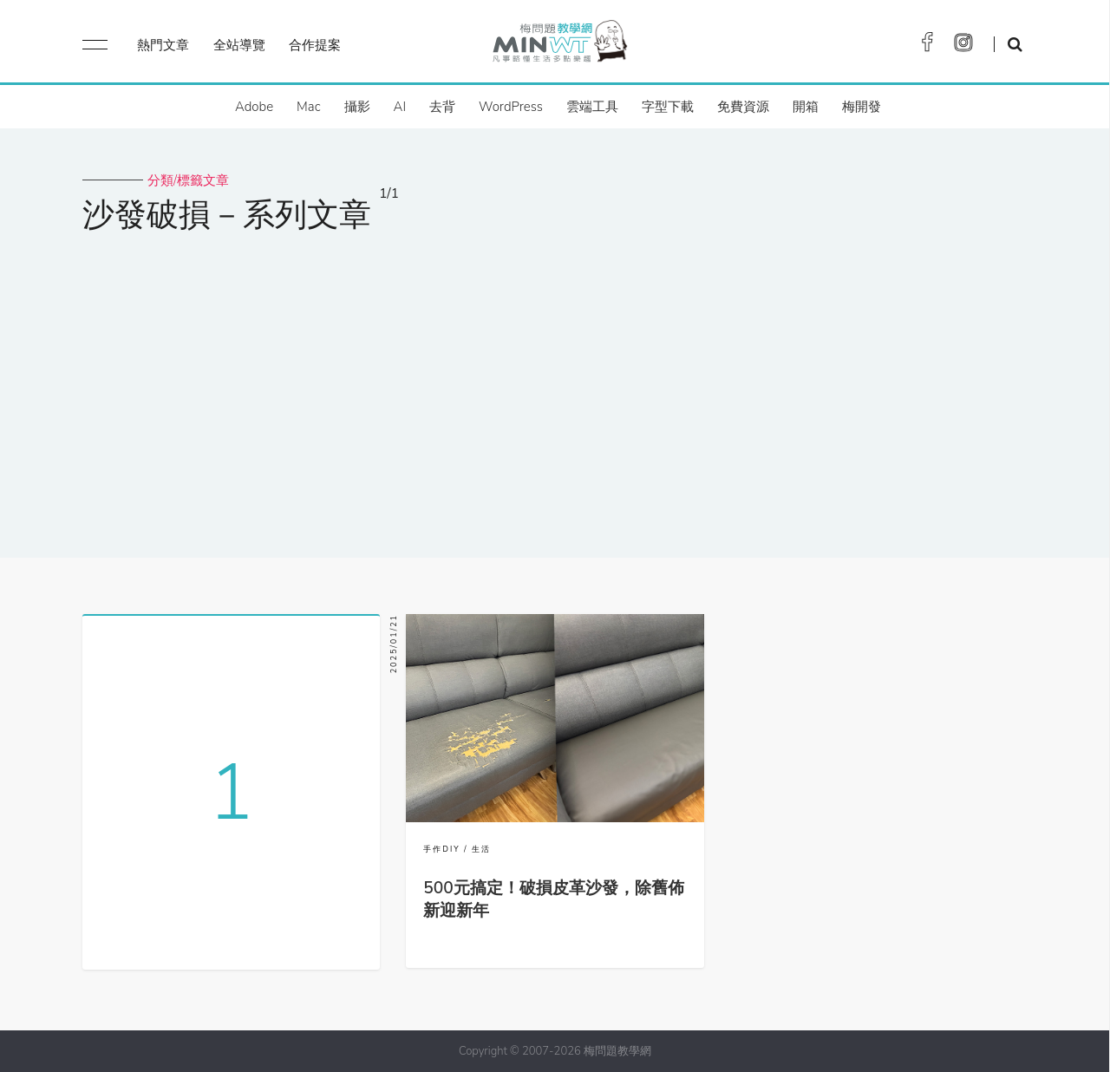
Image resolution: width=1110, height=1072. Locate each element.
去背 (442, 106)
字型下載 (668, 106)
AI (400, 106)
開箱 (806, 106)
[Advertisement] (555, 384)
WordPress (511, 106)
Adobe (254, 106)
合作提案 (315, 45)
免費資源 (743, 106)
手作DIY (441, 849)
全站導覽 (239, 45)
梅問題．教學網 (558, 45)
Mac (308, 106)
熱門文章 (163, 45)
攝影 (357, 106)
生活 (481, 849)
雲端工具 (592, 106)
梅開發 (861, 106)
